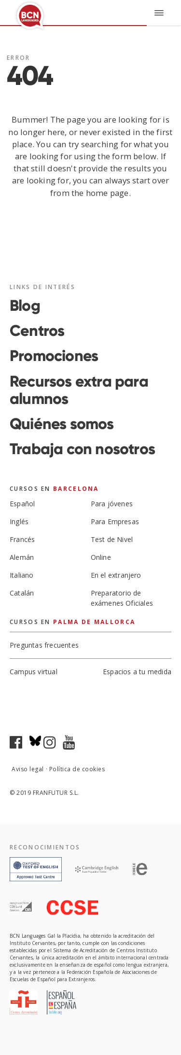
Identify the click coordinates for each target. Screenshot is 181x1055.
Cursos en (54, 489)
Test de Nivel (112, 539)
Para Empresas (115, 521)
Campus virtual (33, 671)
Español (22, 503)
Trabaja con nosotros (82, 448)
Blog (25, 305)
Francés (22, 539)
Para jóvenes (112, 503)
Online (101, 557)
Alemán (22, 557)
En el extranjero (116, 575)
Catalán (22, 592)
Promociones (54, 355)
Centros (37, 330)
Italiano (22, 575)
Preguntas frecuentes (44, 645)
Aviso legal (28, 769)
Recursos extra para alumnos (79, 390)
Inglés (19, 521)
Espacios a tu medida (137, 672)
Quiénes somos (62, 423)
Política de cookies (77, 769)
